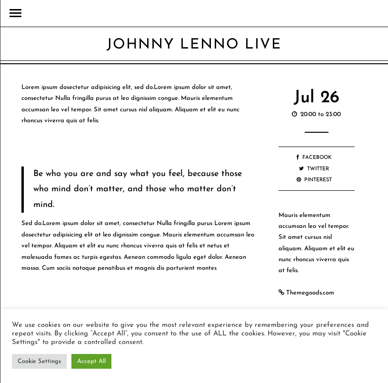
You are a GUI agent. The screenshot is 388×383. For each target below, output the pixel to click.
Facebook (314, 157)
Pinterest (314, 180)
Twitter (314, 169)
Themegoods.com (310, 293)
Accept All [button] (91, 361)
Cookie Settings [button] (39, 361)
